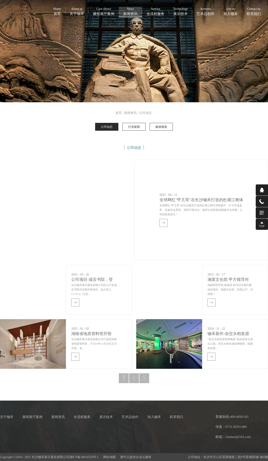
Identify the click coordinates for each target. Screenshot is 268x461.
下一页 (144, 378)
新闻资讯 (130, 113)
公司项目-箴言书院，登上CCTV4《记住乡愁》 (92, 280)
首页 (57, 11)
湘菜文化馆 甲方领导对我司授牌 (228, 280)
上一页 (134, 378)
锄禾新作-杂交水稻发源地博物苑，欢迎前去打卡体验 (229, 334)
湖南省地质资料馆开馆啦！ (91, 334)
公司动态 (145, 113)
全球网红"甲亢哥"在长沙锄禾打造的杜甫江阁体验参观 (201, 200)
